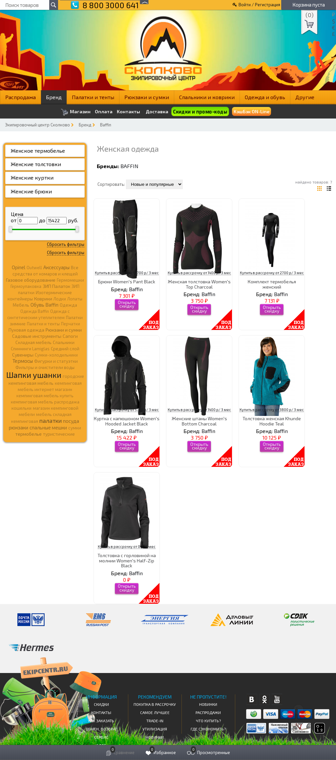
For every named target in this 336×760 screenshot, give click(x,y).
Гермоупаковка (25, 286)
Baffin (105, 124)
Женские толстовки (36, 164)
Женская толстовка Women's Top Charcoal (199, 284)
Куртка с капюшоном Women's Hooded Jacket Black (126, 421)
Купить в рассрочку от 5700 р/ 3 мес (127, 409)
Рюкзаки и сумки (146, 97)
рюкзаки (18, 427)
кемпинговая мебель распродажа (45, 401)
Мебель (21, 305)
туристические (59, 434)
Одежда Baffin (34, 311)
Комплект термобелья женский (272, 284)
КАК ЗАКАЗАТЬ (101, 720)
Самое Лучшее (155, 712)
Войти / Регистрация (259, 4)
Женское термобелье (38, 150)
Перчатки (70, 323)
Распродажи (208, 712)
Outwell (34, 267)
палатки (50, 420)
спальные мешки (48, 427)
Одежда (68, 305)
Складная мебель (33, 342)
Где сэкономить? (208, 729)
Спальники (63, 342)
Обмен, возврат (101, 729)
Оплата (104, 111)
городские (73, 376)
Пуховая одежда (26, 330)
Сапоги (70, 336)
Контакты (128, 111)
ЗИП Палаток (56, 286)
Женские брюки (31, 191)
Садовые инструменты (36, 336)
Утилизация (154, 729)
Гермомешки (70, 280)
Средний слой (65, 348)
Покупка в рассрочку (155, 704)
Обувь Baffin (44, 305)
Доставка (157, 111)
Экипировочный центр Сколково (37, 124)
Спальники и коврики (207, 97)
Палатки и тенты (93, 97)
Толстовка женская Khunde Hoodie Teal (271, 421)
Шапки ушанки (33, 375)
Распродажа (20, 97)
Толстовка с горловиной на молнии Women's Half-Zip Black (126, 560)
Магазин (76, 112)
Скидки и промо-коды (200, 111)
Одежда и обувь (265, 97)
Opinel (18, 267)
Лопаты (74, 298)
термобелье (28, 434)
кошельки (21, 408)
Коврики (43, 298)
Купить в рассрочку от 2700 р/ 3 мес (127, 273)
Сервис (101, 737)
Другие (304, 97)
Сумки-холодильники (56, 355)
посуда (71, 421)
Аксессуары (56, 267)
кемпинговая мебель (31, 383)
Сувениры (22, 355)
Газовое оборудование (30, 280)
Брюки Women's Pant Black (126, 281)
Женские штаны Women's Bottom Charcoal (199, 421)
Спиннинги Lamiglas (30, 348)
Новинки (155, 737)
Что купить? (208, 720)
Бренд (54, 97)
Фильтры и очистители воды (44, 367)
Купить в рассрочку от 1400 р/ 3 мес (199, 273)
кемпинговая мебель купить (45, 395)
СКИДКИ (101, 704)
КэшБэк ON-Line (251, 111)
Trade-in (154, 720)
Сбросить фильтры (65, 244)
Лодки (59, 298)
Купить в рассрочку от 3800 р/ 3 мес (272, 409)
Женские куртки (32, 177)
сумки (74, 427)
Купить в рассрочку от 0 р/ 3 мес (127, 546)
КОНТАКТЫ (101, 712)
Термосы (22, 361)
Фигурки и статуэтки (56, 361)
